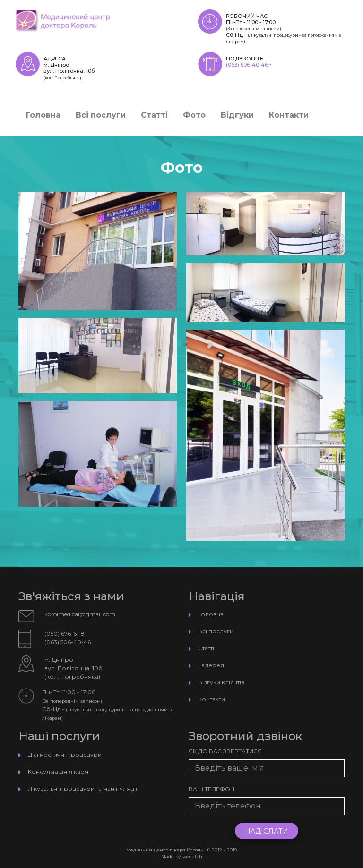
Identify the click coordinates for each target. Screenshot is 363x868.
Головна (43, 115)
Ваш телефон (211, 788)
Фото (194, 115)
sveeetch (192, 856)
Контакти (289, 115)
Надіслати (266, 831)
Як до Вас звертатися (225, 751)
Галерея (211, 665)
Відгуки (237, 115)
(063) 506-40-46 (247, 64)
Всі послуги (101, 115)
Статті (154, 115)
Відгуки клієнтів (221, 682)
